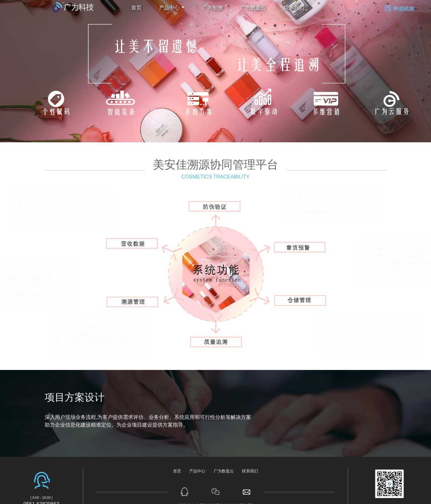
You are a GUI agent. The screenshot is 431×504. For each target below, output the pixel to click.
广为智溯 (212, 8)
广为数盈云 (253, 8)
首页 (136, 8)
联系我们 (294, 8)
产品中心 (197, 471)
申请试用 (403, 9)
